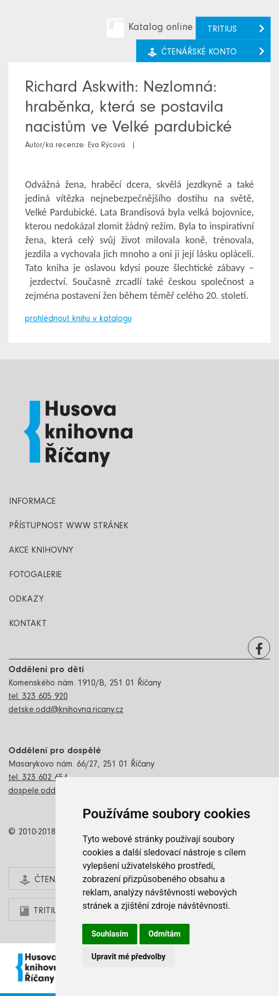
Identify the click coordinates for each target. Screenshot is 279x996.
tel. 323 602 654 (38, 778)
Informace (32, 502)
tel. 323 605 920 (38, 697)
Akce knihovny (41, 551)
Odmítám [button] (164, 933)
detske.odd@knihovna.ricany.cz (65, 710)
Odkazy (26, 599)
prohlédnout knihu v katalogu (78, 319)
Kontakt (28, 624)
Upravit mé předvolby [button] (128, 956)
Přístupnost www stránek (68, 526)
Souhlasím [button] (109, 933)
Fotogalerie (35, 575)
